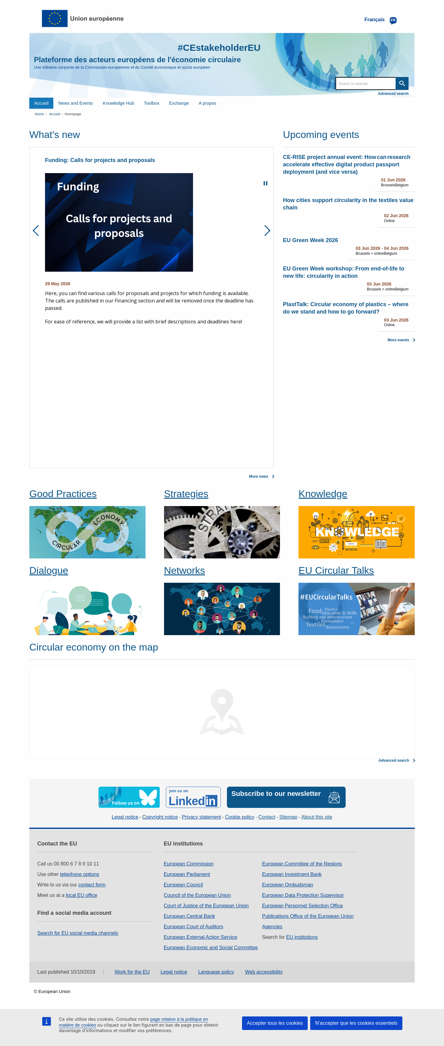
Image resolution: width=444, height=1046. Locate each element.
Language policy (216, 972)
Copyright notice (160, 817)
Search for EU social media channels (77, 933)
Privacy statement (201, 817)
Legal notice (125, 817)
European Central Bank (189, 916)
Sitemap (288, 817)
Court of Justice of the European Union (206, 905)
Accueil (41, 103)
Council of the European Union (197, 895)
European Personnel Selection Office (302, 905)
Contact (266, 817)
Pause (265, 183)
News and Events (75, 103)
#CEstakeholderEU (219, 48)
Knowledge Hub (118, 103)
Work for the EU (132, 972)
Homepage (73, 114)
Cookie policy (239, 817)
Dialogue (48, 570)
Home (39, 114)
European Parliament (187, 874)
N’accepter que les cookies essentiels (356, 1023)
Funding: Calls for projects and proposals (100, 160)
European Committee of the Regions (302, 863)
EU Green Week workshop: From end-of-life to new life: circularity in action (344, 272)
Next (265, 230)
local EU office (81, 895)
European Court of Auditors (193, 926)
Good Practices (63, 493)
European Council (183, 884)
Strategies (186, 493)
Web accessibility (264, 972)
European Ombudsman (287, 884)
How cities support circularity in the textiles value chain (348, 204)
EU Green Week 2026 (310, 240)
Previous (38, 230)
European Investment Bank (292, 874)
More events (398, 340)
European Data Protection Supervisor (303, 895)
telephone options (79, 874)
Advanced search (393, 93)
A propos (207, 103)
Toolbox (151, 103)
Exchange (179, 103)
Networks (184, 570)
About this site (316, 817)
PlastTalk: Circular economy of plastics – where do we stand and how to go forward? (346, 308)
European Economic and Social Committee (211, 947)
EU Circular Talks (336, 570)
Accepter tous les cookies (275, 1023)
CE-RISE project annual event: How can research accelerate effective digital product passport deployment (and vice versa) (346, 164)
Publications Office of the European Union (308, 916)
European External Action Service (200, 937)
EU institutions (302, 937)
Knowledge (322, 493)
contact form (91, 884)
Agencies (272, 926)
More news (258, 476)
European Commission (189, 863)
